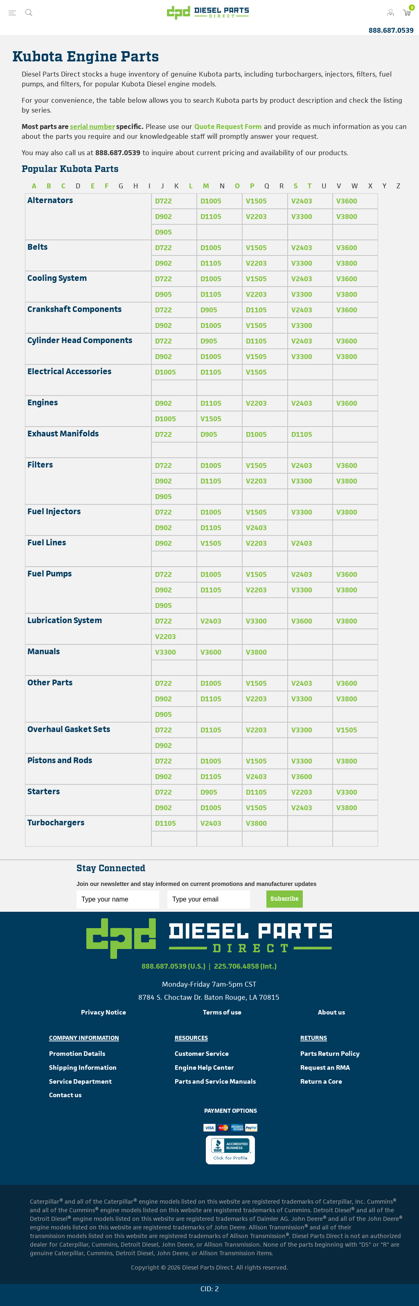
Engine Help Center (204, 1067)
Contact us (65, 1095)
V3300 (301, 216)
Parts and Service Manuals (215, 1081)
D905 (163, 232)
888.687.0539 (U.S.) (173, 966)
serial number (92, 126)
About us (331, 1012)
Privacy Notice (103, 1012)
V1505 (256, 201)
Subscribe (284, 899)
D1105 (210, 216)
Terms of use (222, 1012)
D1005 (210, 201)
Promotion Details (77, 1053)
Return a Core (321, 1081)
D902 (163, 216)
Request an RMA (325, 1067)
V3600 (346, 201)
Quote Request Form (228, 126)
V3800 (346, 216)
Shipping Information (83, 1067)
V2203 (256, 216)
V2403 (301, 201)
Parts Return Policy (330, 1053)
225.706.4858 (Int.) (245, 966)
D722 (163, 201)
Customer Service (202, 1053)
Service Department (80, 1081)
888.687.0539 (391, 30)
